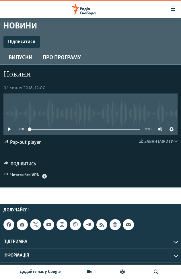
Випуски (20, 58)
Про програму (62, 58)
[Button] (20, 165)
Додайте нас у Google (40, 272)
